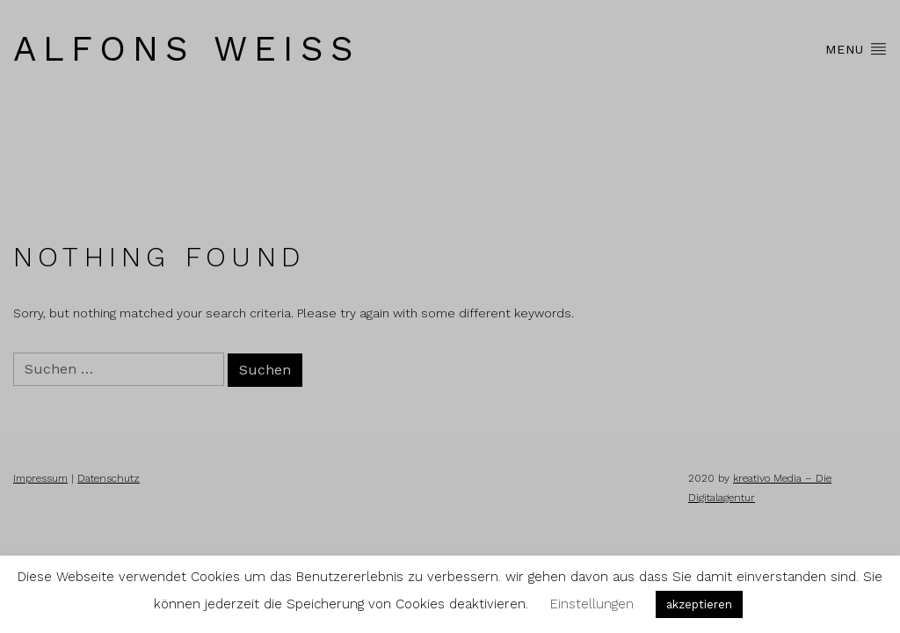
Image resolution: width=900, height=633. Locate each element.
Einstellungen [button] (592, 604)
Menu (856, 48)
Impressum (40, 478)
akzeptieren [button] (699, 604)
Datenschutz (108, 478)
